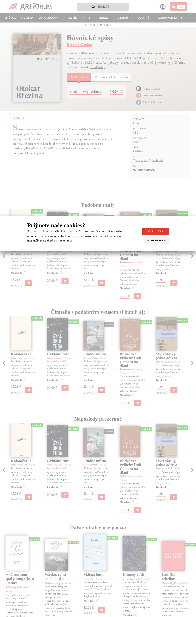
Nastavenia (156, 240)
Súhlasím (155, 231)
